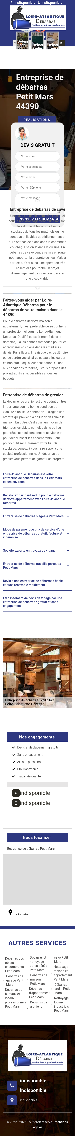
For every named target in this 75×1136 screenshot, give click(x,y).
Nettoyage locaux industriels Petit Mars (60, 1004)
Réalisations (37, 120)
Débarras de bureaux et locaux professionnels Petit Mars (14, 998)
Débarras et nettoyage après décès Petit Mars (37, 964)
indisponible (23, 2)
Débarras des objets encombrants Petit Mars (13, 965)
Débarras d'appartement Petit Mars (38, 993)
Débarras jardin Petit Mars (60, 989)
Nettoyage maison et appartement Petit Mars (61, 973)
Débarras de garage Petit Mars (13, 980)
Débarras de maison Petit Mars (37, 979)
